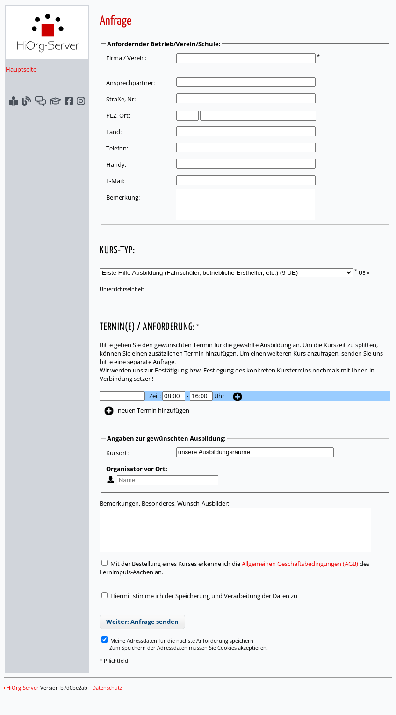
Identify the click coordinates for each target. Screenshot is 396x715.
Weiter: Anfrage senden (132, 635)
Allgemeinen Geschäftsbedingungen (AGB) (290, 577)
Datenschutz (107, 701)
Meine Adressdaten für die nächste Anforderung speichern (168, 654)
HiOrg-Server (21, 701)
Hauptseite (21, 69)
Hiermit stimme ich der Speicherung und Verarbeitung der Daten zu (194, 610)
